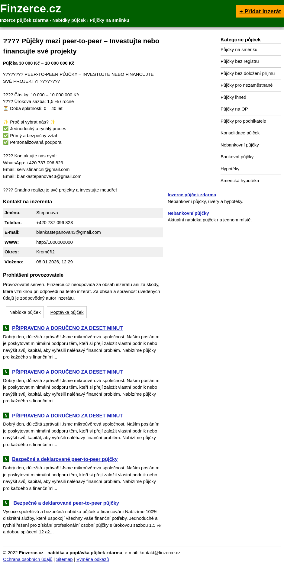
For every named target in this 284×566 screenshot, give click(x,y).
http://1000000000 (54, 242)
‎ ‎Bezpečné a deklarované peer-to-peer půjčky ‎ (66, 503)
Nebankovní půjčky (240, 144)
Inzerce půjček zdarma (192, 194)
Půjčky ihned (233, 97)
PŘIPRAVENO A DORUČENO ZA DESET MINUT (67, 328)
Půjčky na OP (234, 108)
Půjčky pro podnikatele (243, 121)
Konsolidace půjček (240, 132)
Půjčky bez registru (240, 61)
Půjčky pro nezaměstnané (247, 85)
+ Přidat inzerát (260, 11)
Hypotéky (230, 168)
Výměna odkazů (92, 559)
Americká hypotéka (240, 180)
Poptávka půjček (66, 312)
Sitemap (64, 559)
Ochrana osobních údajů (27, 559)
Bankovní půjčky (237, 156)
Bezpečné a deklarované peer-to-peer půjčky (65, 459)
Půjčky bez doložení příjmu (248, 73)
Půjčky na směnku (239, 49)
